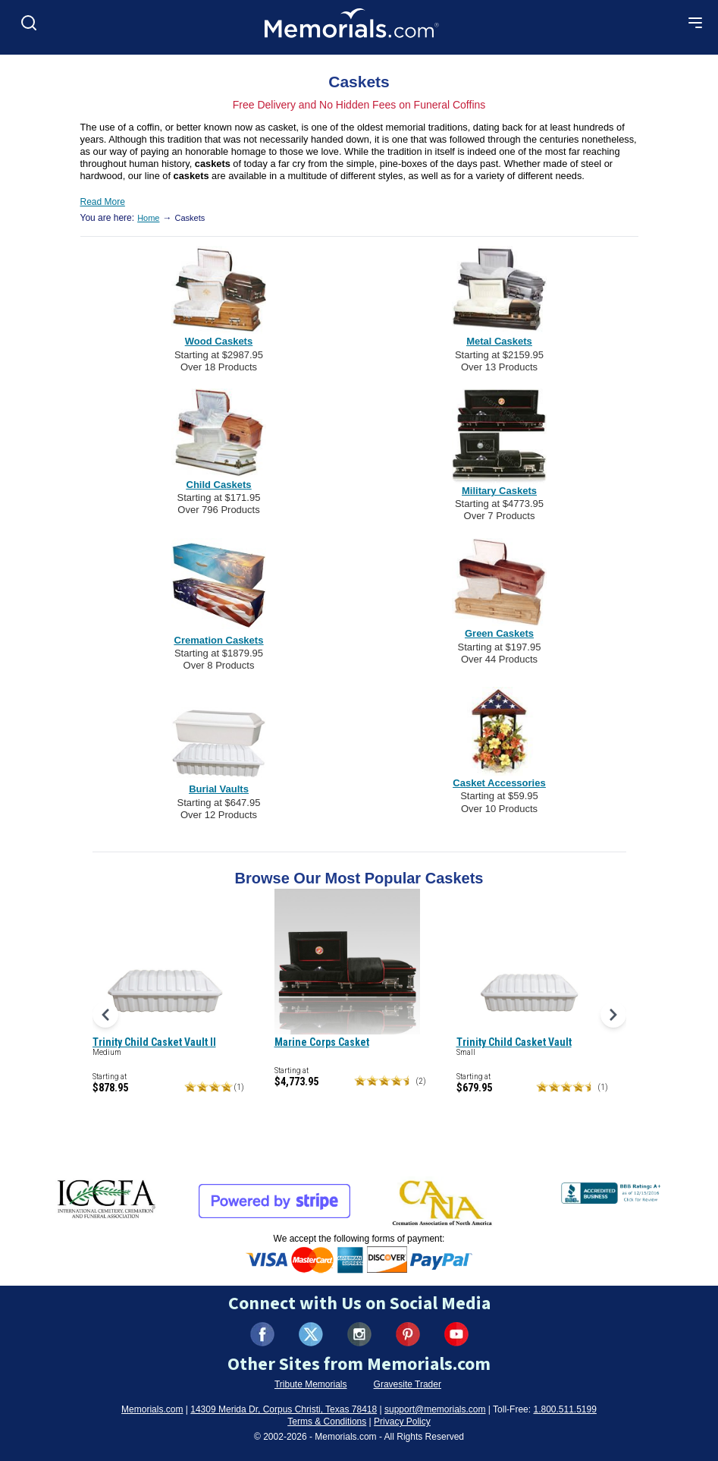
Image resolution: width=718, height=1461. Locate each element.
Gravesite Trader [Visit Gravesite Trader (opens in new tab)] (407, 1384)
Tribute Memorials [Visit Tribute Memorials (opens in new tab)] (310, 1384)
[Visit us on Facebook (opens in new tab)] (262, 1334)
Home (148, 217)
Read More (102, 202)
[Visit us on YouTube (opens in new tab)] (456, 1334)
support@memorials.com (435, 1409)
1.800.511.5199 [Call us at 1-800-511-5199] (564, 1409)
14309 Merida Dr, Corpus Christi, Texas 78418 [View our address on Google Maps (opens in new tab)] (283, 1409)
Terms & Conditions (326, 1421)
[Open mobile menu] (695, 23)
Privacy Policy (402, 1421)
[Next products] (613, 1015)
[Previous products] (105, 1015)
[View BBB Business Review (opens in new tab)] (612, 1190)
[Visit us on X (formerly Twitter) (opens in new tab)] (311, 1334)
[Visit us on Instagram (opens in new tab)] (359, 1334)
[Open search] (29, 23)
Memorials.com (152, 1409)
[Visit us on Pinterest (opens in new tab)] (408, 1334)
